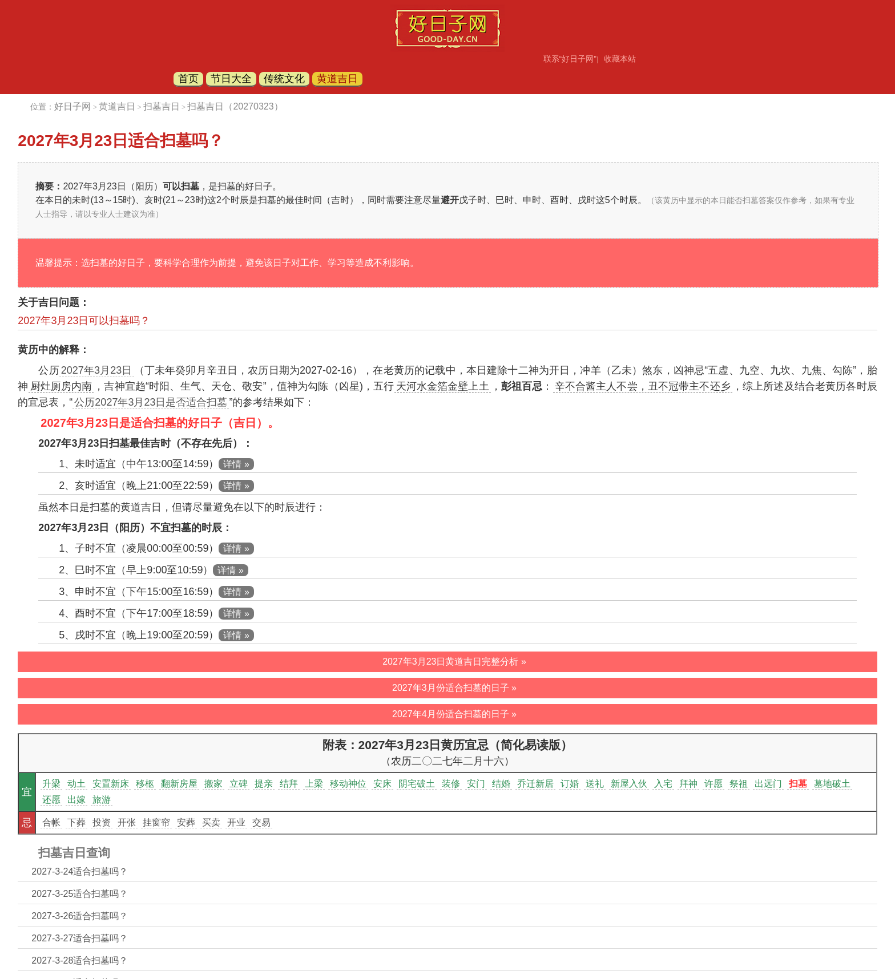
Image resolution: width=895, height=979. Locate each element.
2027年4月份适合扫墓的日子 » (454, 714)
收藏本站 (620, 58)
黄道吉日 (337, 78)
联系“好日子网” (569, 58)
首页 (188, 78)
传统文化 (284, 78)
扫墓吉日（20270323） (235, 106)
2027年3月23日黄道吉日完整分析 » (454, 661)
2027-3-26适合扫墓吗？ (79, 916)
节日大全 (231, 78)
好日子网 (72, 106)
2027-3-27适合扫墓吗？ (79, 938)
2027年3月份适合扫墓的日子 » (454, 688)
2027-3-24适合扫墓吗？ (79, 871)
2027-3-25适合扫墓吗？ (79, 894)
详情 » (236, 464)
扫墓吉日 (161, 106)
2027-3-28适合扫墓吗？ (79, 960)
